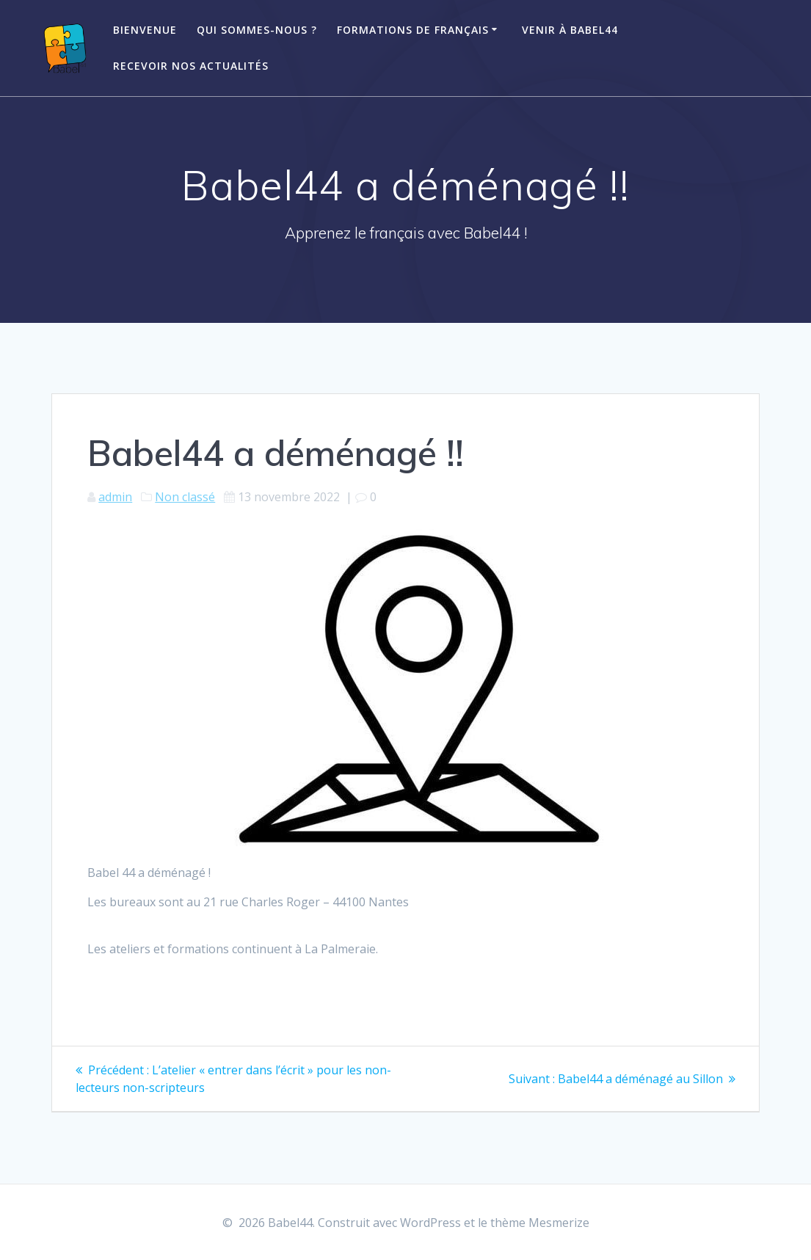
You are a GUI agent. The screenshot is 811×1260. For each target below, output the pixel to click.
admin (115, 497)
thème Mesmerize (539, 1223)
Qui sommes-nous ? (257, 30)
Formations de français (413, 30)
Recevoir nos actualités (191, 66)
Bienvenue (145, 30)
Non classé (185, 497)
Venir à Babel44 (570, 30)
